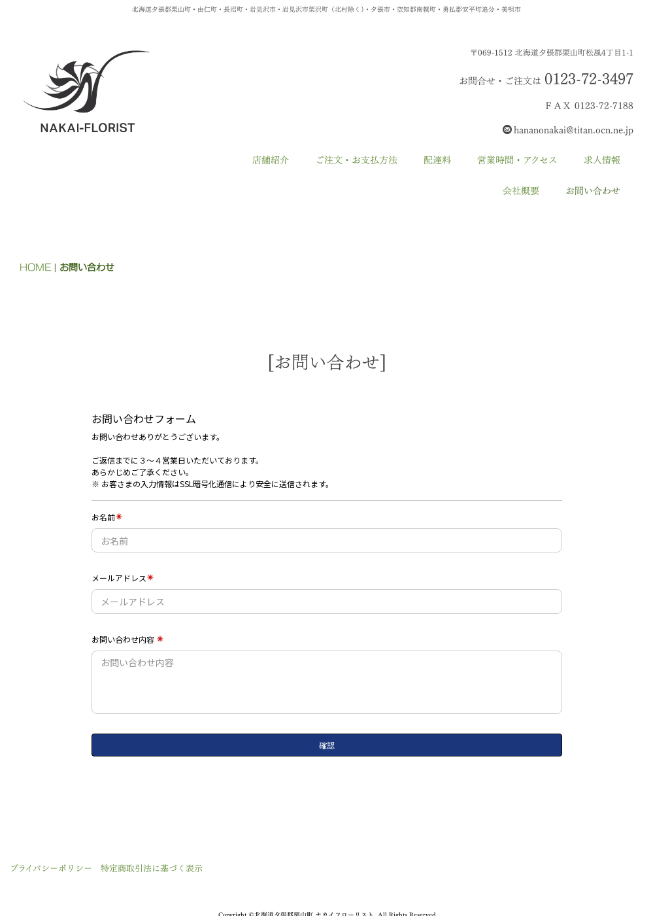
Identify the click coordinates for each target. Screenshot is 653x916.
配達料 (437, 160)
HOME (35, 267)
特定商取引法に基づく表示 (152, 868)
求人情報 (602, 160)
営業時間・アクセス (517, 160)
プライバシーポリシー (51, 868)
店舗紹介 (270, 160)
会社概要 (521, 190)
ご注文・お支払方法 (356, 160)
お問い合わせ (592, 190)
